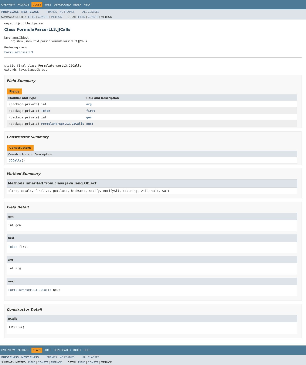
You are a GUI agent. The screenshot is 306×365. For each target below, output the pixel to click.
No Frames (67, 11)
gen (89, 117)
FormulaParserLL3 (18, 52)
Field (31, 16)
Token (45, 110)
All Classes (90, 11)
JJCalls (15, 160)
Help (87, 4)
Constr (43, 16)
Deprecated (62, 4)
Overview (8, 4)
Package (23, 4)
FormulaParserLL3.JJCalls (62, 123)
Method (56, 16)
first (90, 110)
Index (77, 4)
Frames (52, 11)
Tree (48, 4)
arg (89, 104)
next (90, 123)
